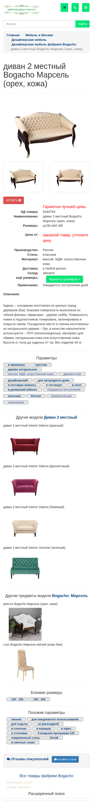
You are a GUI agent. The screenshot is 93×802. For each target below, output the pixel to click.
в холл (76, 385)
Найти (82, 24)
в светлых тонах (23, 742)
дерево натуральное (22, 369)
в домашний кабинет (22, 389)
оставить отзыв (65, 759)
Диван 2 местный (60, 417)
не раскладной (48, 724)
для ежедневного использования (55, 719)
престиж (41, 364)
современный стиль (25, 737)
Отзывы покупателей (28, 759)
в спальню (18, 728)
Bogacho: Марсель (70, 596)
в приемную (16, 364)
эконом (16, 719)
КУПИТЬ (13, 200)
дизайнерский (18, 380)
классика (14, 396)
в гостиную (54, 385)
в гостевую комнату (22, 385)
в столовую (19, 733)
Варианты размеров (64, 279)
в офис (66, 728)
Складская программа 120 (56, 733)
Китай (54, 737)
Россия (36, 396)
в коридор (43, 728)
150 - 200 (39, 699)
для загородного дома (54, 380)
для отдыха (19, 724)
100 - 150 (17, 699)
